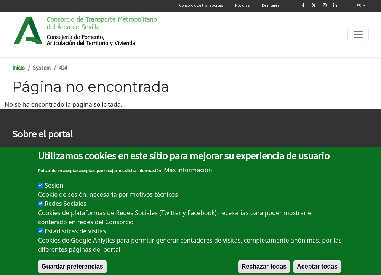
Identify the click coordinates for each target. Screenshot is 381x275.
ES (359, 5)
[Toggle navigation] (358, 34)
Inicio (18, 67)
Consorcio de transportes (201, 5)
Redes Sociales (65, 212)
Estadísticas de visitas (75, 239)
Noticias (242, 5)
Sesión (54, 193)
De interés (270, 5)
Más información (188, 178)
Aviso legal (24, 150)
